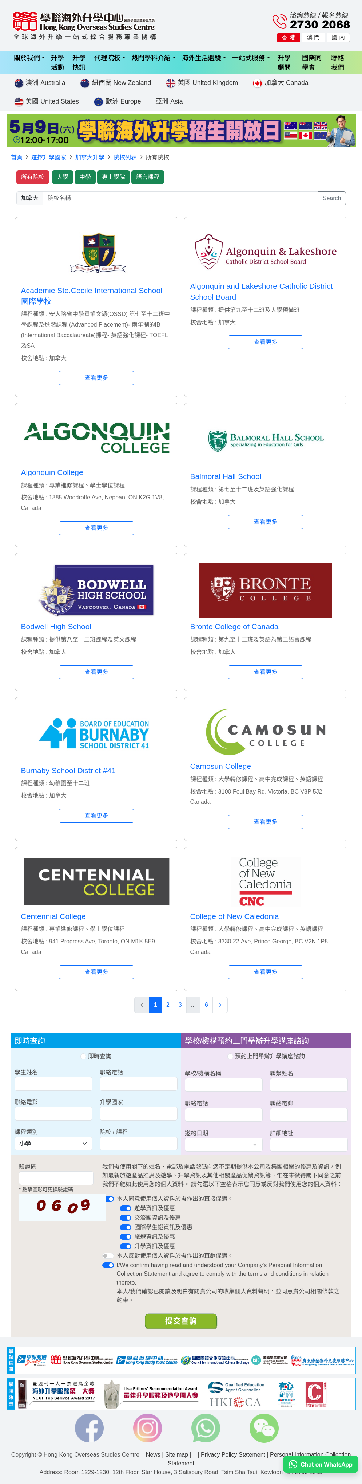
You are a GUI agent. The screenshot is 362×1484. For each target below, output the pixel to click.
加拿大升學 (89, 157)
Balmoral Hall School (226, 476)
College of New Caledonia (234, 916)
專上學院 (113, 177)
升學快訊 (78, 62)
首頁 (17, 157)
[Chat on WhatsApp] (320, 1464)
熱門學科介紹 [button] (151, 57)
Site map (176, 1455)
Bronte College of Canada (234, 626)
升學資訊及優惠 (154, 1246)
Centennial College (53, 916)
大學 (62, 177)
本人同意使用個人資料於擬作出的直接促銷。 (175, 1199)
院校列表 (125, 157)
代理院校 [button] (107, 57)
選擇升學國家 (48, 157)
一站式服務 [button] (248, 57)
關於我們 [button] (27, 57)
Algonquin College (52, 472)
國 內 (338, 37)
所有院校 (32, 177)
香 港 (288, 37)
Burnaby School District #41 (68, 770)
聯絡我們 (337, 62)
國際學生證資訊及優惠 (163, 1227)
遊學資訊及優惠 (154, 1208)
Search (332, 198)
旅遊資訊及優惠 (154, 1237)
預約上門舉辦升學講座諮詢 (266, 1056)
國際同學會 (312, 62)
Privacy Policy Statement (233, 1455)
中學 (85, 177)
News (153, 1455)
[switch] (108, 1199)
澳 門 (313, 37)
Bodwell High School (56, 626)
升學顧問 (284, 62)
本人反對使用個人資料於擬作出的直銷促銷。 (175, 1256)
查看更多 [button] (96, 378)
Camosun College (220, 766)
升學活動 (57, 62)
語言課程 (147, 177)
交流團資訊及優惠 (157, 1218)
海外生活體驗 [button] (201, 57)
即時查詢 (95, 1056)
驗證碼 (27, 1167)
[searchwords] (180, 198)
